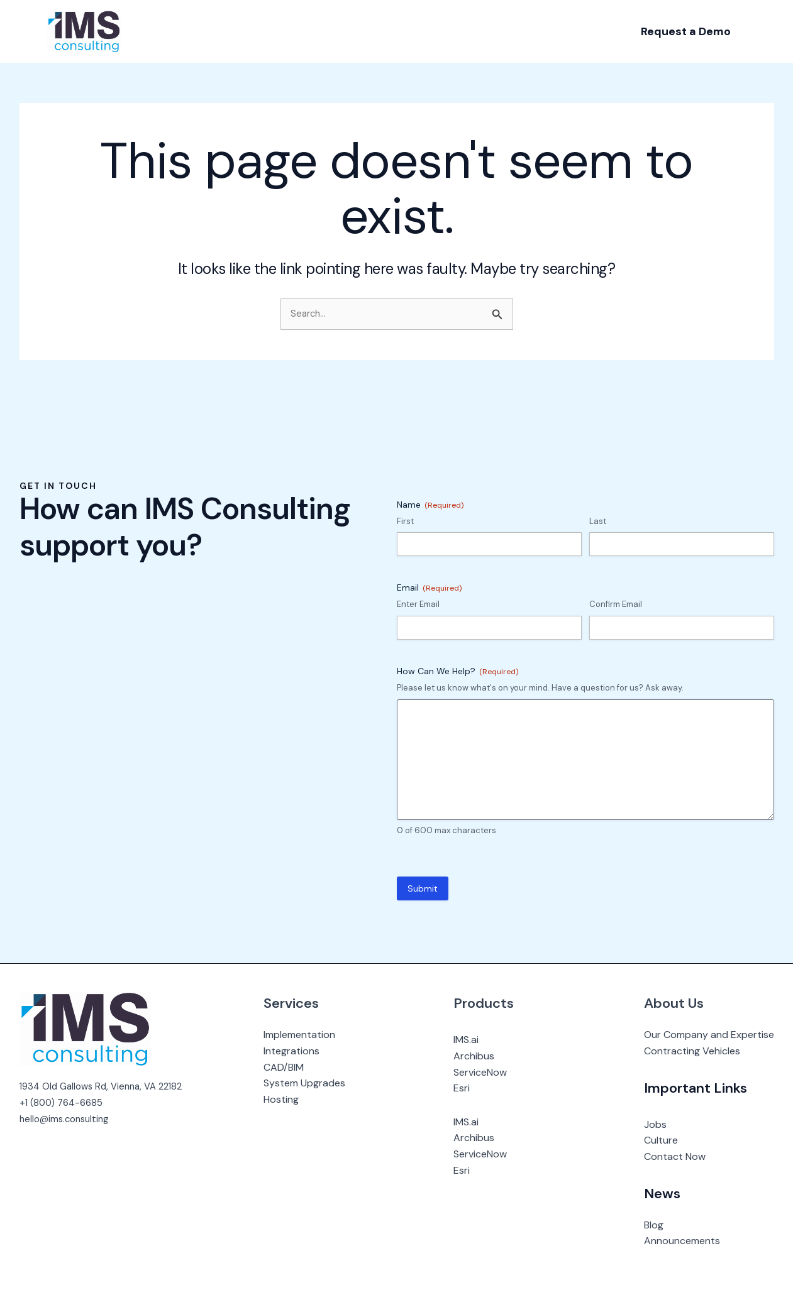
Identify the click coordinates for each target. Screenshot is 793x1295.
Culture (661, 1140)
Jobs (655, 1124)
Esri (468, 1088)
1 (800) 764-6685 (66, 1102)
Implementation (311, 1034)
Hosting (293, 1099)
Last (597, 521)
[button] (686, 31)
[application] (196, 31)
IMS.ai (472, 1039)
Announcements (682, 1240)
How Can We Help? (457, 671)
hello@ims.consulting (67, 1118)
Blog (653, 1225)
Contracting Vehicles (692, 1050)
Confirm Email (615, 604)
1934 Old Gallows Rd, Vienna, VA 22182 (106, 1086)
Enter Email (418, 604)
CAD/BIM (295, 1067)
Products (490, 1003)
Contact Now (675, 1156)
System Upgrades (316, 1083)
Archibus (480, 1056)
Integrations (303, 1050)
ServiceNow (486, 1072)
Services (303, 1003)
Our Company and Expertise (709, 1034)
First (405, 521)
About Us (674, 1003)
